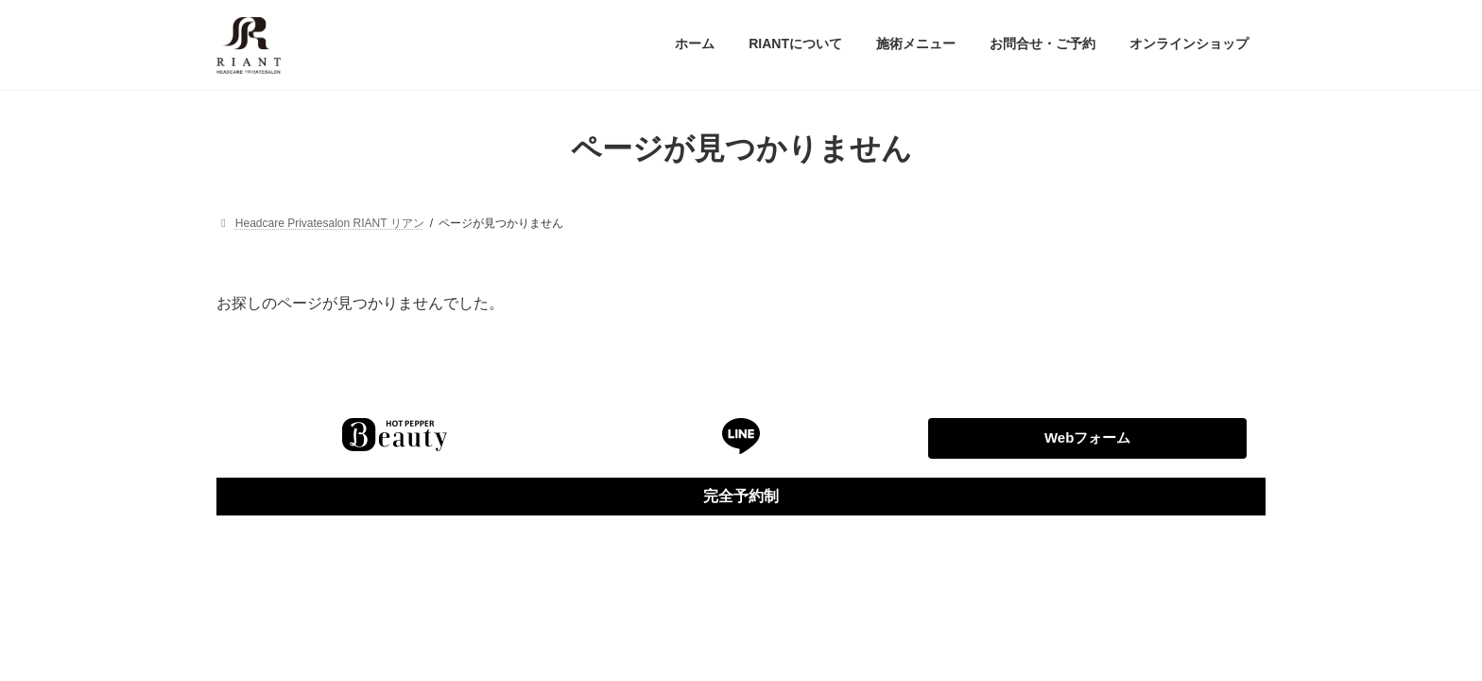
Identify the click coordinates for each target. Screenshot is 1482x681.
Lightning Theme (741, 578)
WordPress (657, 578)
